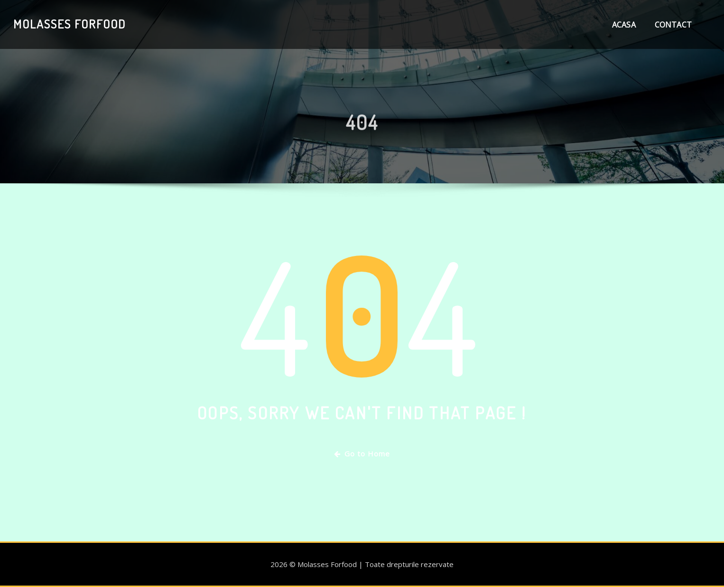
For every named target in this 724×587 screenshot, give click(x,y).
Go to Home (362, 453)
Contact (673, 24)
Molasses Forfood (69, 23)
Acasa (624, 24)
